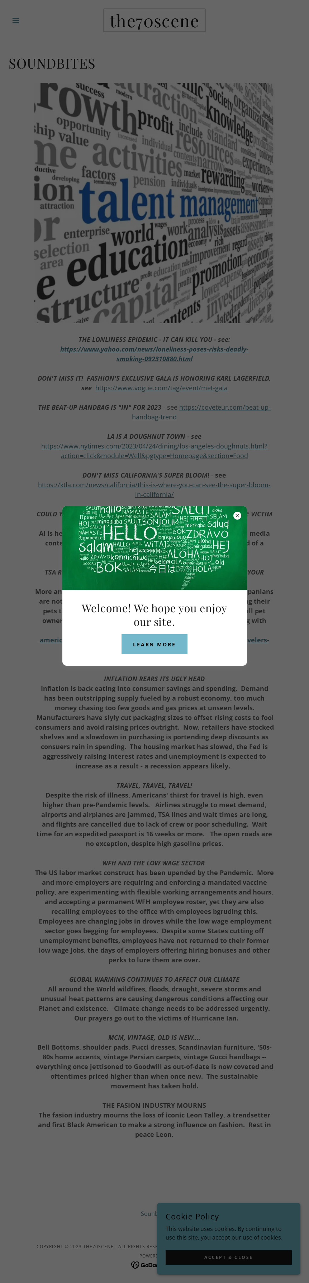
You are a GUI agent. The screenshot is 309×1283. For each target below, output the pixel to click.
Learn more (154, 644)
